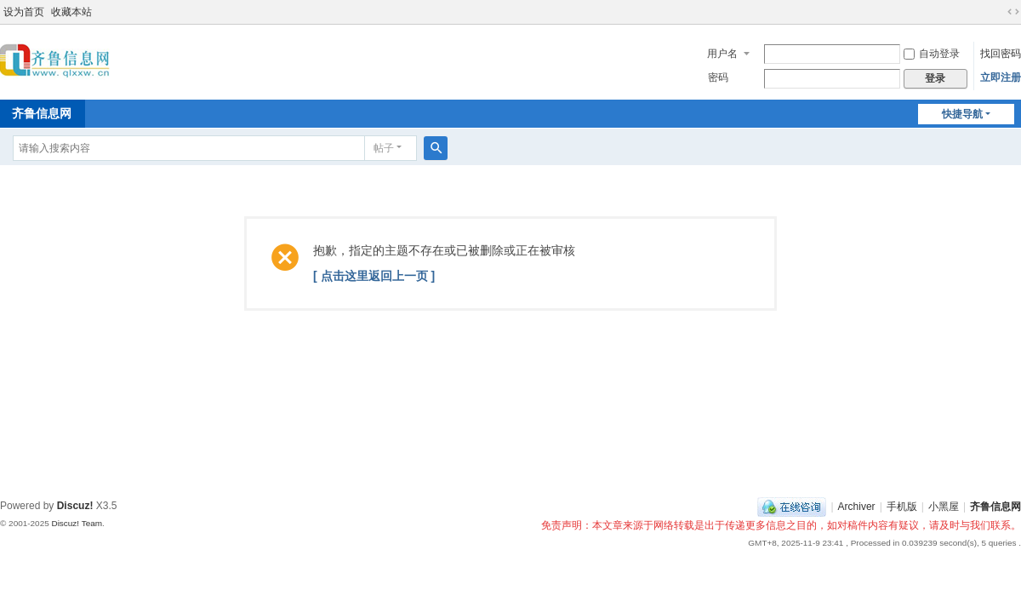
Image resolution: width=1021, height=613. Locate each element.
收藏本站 (71, 12)
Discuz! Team (76, 523)
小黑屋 (943, 507)
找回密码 (1000, 54)
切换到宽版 (1013, 12)
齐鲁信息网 (995, 507)
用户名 (722, 54)
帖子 (384, 148)
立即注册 (1000, 77)
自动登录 (932, 54)
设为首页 (23, 12)
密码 (718, 77)
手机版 (902, 507)
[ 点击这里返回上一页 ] (374, 276)
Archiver (857, 507)
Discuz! (75, 506)
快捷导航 (962, 114)
